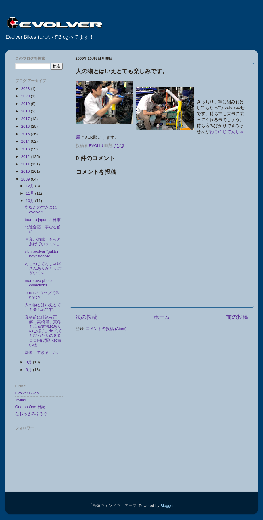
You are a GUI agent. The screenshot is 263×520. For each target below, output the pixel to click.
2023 (26, 88)
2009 (26, 179)
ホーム (161, 317)
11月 (30, 193)
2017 (26, 119)
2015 (26, 134)
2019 (26, 104)
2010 (26, 171)
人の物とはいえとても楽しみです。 (43, 307)
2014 (26, 141)
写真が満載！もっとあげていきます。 (43, 241)
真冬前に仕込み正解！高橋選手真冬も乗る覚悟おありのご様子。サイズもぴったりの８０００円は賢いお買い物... (43, 331)
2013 (26, 149)
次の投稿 (86, 317)
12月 (30, 186)
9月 (29, 362)
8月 (29, 370)
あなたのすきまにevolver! (41, 209)
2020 (26, 96)
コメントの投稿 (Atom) (106, 329)
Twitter (21, 400)
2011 (26, 164)
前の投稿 (237, 317)
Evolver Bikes (27, 393)
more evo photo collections (38, 282)
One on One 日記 (30, 407)
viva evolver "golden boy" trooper (42, 253)
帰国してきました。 (43, 352)
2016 (26, 126)
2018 (26, 111)
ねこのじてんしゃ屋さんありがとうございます (43, 268)
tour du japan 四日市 (45, 220)
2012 (26, 156)
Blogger (167, 505)
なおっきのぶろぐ (31, 414)
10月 (30, 201)
